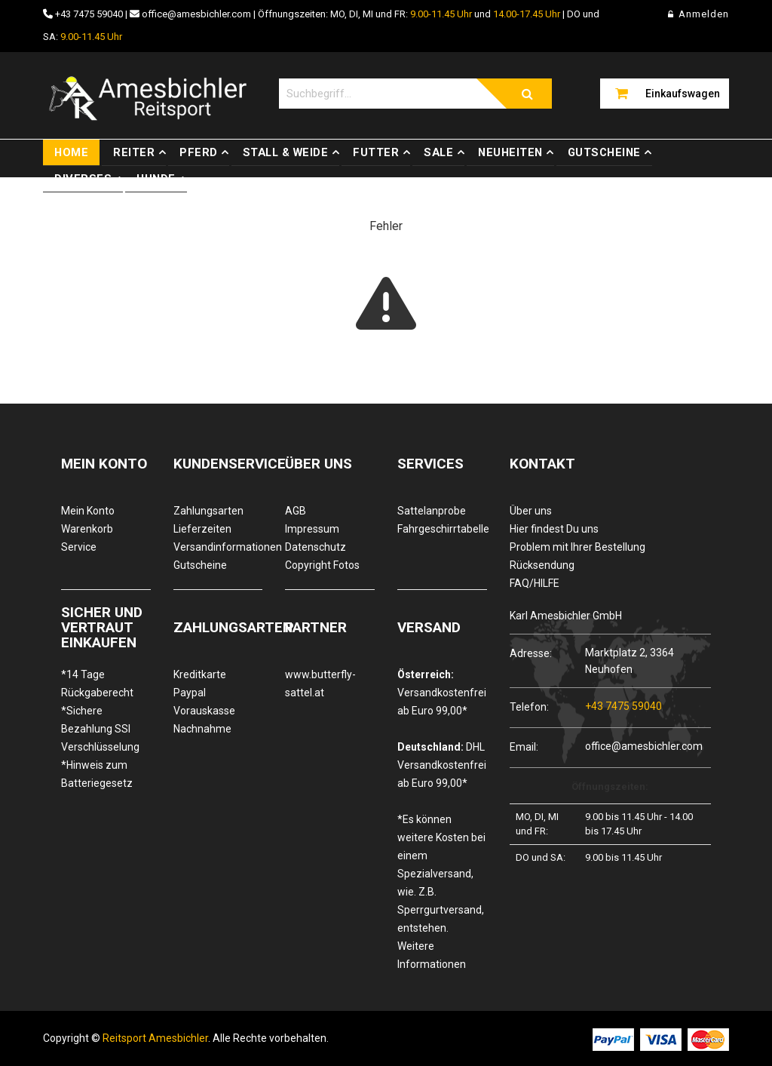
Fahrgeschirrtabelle (442, 529)
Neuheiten (510, 152)
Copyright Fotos (322, 565)
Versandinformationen (218, 547)
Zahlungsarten (208, 511)
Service (78, 547)
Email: (524, 746)
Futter (376, 152)
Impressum (312, 529)
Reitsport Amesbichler (155, 1038)
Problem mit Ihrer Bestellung (577, 547)
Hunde (156, 179)
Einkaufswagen (682, 94)
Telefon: (529, 706)
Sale (438, 152)
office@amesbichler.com (196, 14)
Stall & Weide (286, 152)
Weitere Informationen (431, 955)
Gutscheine (604, 152)
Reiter (134, 152)
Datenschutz (315, 547)
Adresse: (531, 653)
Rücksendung (542, 565)
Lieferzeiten (202, 529)
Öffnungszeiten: (609, 786)
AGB (295, 511)
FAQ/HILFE (534, 583)
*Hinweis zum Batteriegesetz (97, 774)
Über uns (531, 511)
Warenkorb (87, 529)
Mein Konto (88, 511)
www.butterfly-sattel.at (320, 683)
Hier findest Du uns (554, 529)
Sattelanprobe (431, 511)
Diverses (83, 179)
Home (71, 152)
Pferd (198, 152)
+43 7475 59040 (89, 14)
